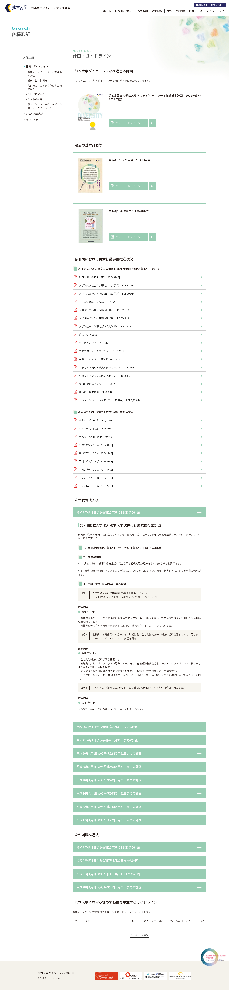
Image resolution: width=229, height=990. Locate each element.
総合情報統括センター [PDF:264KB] (98, 383)
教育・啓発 (32, 119)
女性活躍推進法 (36, 99)
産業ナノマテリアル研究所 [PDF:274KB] (100, 359)
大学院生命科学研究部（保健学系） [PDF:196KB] (105, 326)
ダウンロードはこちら (125, 123)
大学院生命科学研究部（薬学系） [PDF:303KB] (104, 318)
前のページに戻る (139, 935)
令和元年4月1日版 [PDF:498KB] (96, 436)
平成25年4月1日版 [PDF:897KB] (96, 469)
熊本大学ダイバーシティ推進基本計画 (45, 73)
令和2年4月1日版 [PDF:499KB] (95, 428)
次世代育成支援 (36, 94)
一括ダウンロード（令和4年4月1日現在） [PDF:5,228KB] (110, 400)
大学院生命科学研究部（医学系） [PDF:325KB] (104, 310)
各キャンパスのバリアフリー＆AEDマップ (167, 921)
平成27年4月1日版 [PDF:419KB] (96, 453)
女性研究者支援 (34, 113)
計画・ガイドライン (37, 66)
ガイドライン (82, 921)
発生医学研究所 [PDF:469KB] (94, 342)
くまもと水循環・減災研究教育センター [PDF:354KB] (108, 367)
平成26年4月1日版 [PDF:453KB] (96, 461)
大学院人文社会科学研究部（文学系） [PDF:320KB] (107, 285)
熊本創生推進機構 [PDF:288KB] (96, 392)
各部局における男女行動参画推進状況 (45, 87)
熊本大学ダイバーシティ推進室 (56, 973)
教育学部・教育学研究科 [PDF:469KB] (99, 277)
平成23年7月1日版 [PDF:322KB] (96, 486)
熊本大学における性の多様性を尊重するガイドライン (45, 106)
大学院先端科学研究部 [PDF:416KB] (98, 302)
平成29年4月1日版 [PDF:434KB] (96, 445)
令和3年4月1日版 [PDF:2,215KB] (96, 420)
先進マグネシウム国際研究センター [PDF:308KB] (105, 375)
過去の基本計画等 (37, 80)
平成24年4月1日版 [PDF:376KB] (96, 477)
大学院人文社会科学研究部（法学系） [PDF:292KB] (107, 293)
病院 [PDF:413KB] (88, 334)
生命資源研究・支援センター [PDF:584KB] (102, 351)
